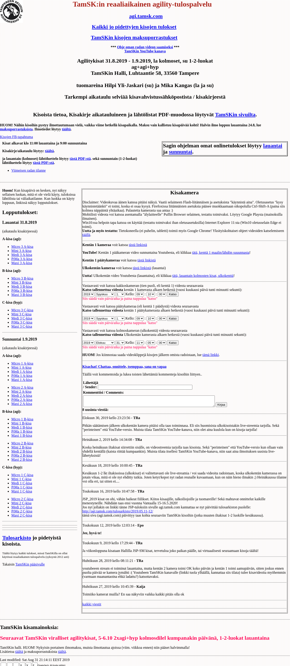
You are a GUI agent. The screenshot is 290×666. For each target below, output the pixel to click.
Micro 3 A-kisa (22, 251)
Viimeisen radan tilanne (28, 170)
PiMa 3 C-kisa (21, 326)
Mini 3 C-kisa (21, 318)
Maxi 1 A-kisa (21, 384)
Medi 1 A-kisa (21, 376)
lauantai (272, 146)
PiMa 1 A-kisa (21, 380)
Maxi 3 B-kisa (21, 299)
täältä (66, 129)
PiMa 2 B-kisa (21, 459)
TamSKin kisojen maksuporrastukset (134, 37)
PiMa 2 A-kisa (21, 404)
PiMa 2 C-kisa (21, 515)
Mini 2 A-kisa (21, 396)
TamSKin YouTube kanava (145, 51)
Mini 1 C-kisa (21, 483)
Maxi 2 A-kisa (21, 408)
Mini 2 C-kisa (21, 507)
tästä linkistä (132, 241)
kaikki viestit (86, 602)
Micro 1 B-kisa (22, 423)
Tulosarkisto (16, 542)
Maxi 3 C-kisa (21, 330)
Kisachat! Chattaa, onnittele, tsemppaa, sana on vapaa (119, 362)
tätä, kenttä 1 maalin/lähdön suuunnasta (215, 248)
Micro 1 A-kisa (22, 367)
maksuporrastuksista (16, 129)
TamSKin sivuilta (235, 114)
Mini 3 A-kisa (21, 255)
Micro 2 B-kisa (22, 447)
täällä (81, 231)
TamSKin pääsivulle (30, 568)
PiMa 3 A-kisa (21, 263)
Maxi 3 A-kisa (21, 267)
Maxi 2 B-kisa (21, 464)
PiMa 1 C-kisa (21, 491)
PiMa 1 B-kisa (21, 435)
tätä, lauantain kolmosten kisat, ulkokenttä (197, 271)
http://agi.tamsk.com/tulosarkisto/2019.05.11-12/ (112, 509)
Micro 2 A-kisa (22, 391)
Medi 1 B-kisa (21, 431)
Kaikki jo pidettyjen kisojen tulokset (134, 27)
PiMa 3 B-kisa (21, 295)
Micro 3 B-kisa (22, 282)
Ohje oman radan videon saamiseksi (145, 47)
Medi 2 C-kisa (21, 511)
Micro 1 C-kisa (22, 479)
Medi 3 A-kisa (21, 259)
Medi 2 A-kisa (21, 400)
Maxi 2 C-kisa (21, 519)
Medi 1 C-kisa (21, 487)
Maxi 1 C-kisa (21, 495)
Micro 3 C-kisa (22, 314)
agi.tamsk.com (146, 16)
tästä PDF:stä (80, 159)
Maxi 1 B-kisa (21, 440)
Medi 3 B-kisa (21, 291)
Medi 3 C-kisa (21, 322)
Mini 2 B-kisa (21, 451)
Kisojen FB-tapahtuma (16, 137)
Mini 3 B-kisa (21, 286)
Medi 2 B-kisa (21, 455)
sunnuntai (180, 152)
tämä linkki (205, 351)
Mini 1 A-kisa (21, 371)
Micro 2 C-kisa (22, 503)
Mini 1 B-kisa (21, 427)
